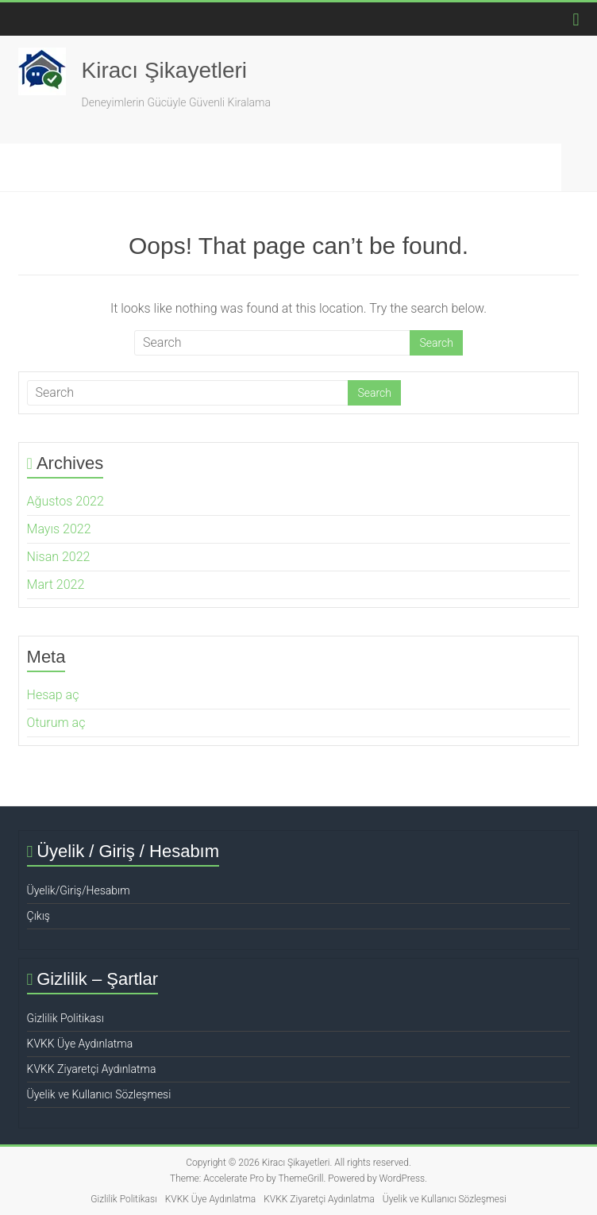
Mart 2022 (56, 584)
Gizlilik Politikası (65, 1018)
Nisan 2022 (59, 556)
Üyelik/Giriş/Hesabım (78, 890)
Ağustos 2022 (65, 501)
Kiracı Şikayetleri (165, 70)
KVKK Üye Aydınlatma (80, 1043)
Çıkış (38, 915)
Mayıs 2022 (59, 528)
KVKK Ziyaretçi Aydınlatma (91, 1069)
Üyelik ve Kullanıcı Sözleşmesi (99, 1094)
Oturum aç (56, 722)
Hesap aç (53, 694)
